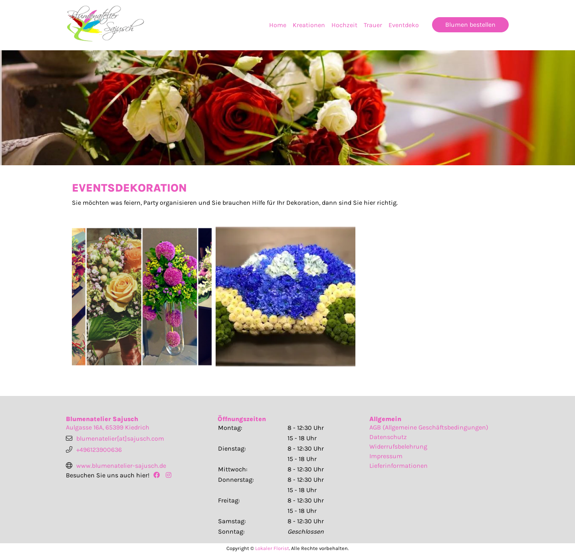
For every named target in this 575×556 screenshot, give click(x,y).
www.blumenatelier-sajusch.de (121, 465)
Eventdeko (404, 25)
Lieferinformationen (398, 465)
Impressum (385, 456)
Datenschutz (388, 437)
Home (277, 25)
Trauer (373, 25)
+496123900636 (99, 449)
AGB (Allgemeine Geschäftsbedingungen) (428, 427)
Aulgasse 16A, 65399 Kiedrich (107, 427)
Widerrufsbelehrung (398, 446)
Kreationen (309, 25)
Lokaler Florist (272, 548)
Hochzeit (344, 25)
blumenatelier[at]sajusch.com (120, 438)
